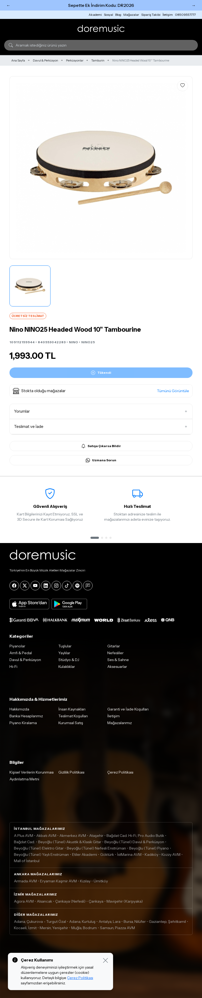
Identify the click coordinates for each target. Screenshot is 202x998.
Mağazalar (131, 15)
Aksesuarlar (117, 666)
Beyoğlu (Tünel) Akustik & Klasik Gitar (69, 842)
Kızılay (85, 881)
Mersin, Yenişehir (54, 927)
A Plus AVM (23, 835)
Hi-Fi (13, 666)
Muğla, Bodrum (84, 927)
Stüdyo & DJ (68, 659)
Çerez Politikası (120, 772)
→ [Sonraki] (193, 5)
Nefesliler (115, 653)
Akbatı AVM (46, 835)
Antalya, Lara (109, 921)
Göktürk (107, 854)
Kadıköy (151, 854)
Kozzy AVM (170, 854)
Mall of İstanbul (26, 860)
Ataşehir (96, 835)
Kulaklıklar (66, 666)
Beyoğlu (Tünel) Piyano (149, 848)
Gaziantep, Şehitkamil (167, 921)
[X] (24, 585)
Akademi (95, 15)
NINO (73, 342)
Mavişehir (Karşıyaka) (125, 901)
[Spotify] (77, 585)
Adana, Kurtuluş (82, 921)
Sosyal (108, 15)
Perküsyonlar (74, 60)
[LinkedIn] (45, 585)
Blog (118, 15)
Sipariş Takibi (150, 15)
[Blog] (88, 585)
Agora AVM (24, 901)
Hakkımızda (19, 709)
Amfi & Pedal (20, 653)
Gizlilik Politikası (71, 772)
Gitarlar (113, 646)
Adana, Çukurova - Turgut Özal (40, 921)
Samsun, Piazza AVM (117, 927)
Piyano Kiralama (23, 722)
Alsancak (44, 901)
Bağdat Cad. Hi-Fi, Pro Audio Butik (135, 835)
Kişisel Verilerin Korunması (31, 772)
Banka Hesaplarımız (26, 716)
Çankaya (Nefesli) (70, 901)
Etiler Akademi (84, 854)
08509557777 (185, 15)
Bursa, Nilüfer (135, 921)
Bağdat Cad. (24, 842)
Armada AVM (25, 881)
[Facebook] (14, 585)
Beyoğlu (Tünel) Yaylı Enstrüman (41, 854)
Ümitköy (101, 881)
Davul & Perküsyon (45, 60)
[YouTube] (35, 585)
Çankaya (96, 901)
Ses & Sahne (118, 659)
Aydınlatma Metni (24, 779)
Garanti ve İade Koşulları (128, 709)
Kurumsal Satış (70, 722)
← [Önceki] (8, 5)
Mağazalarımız (119, 722)
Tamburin (97, 60)
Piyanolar (17, 646)
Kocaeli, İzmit (25, 927)
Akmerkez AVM (72, 835)
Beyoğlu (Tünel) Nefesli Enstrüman (96, 848)
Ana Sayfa (18, 60)
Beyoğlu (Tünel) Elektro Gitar (39, 848)
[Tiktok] (67, 585)
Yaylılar (64, 653)
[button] (101, 391)
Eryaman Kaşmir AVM (58, 881)
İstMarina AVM (129, 854)
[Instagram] (56, 585)
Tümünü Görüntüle (173, 391)
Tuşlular (65, 646)
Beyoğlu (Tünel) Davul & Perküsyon (134, 842)
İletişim (168, 15)
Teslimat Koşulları (73, 716)
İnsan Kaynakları (71, 709)
